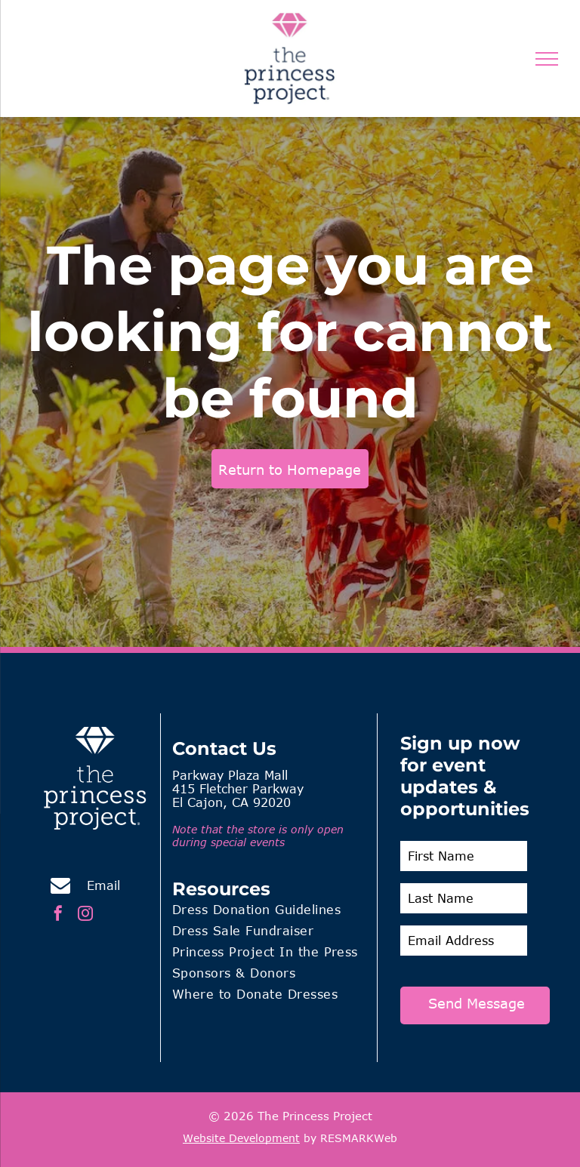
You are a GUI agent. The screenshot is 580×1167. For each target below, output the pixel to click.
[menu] (546, 59)
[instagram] (85, 915)
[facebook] (58, 915)
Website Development (241, 1138)
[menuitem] (269, 911)
